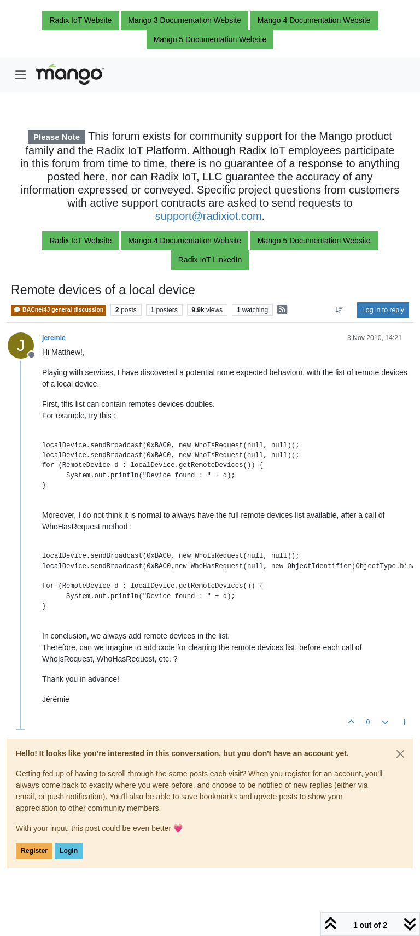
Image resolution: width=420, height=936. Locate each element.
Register (34, 851)
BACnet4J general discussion (58, 309)
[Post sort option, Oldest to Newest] (339, 310)
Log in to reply (383, 310)
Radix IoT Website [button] (80, 20)
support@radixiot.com (208, 216)
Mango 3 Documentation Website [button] (184, 20)
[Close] (400, 754)
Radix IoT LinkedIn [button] (210, 259)
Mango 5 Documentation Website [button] (210, 39)
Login (69, 851)
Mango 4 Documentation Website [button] (314, 20)
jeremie (54, 338)
